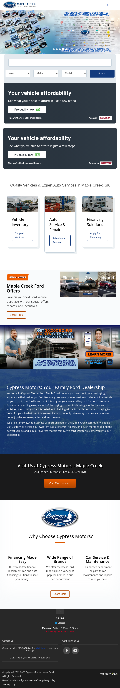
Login (14, 684)
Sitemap (6, 684)
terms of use (35, 680)
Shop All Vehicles (19, 235)
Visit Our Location (60, 483)
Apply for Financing (95, 235)
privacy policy (48, 680)
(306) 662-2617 (97, 5)
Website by (109, 674)
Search (102, 73)
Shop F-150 (16, 315)
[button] (27, 109)
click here (40, 648)
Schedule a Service (58, 240)
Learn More (60, 594)
